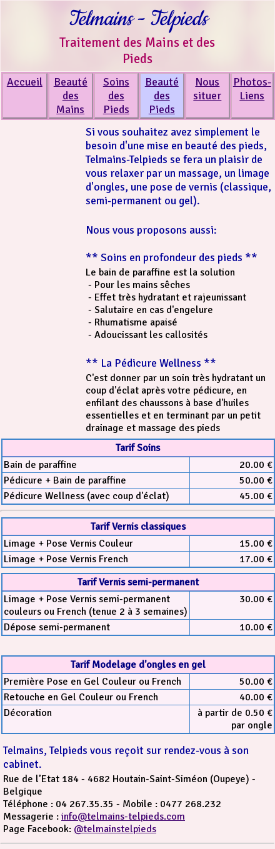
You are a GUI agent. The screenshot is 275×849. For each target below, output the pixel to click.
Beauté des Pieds (162, 95)
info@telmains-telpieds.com (123, 816)
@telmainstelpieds (115, 829)
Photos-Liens (252, 88)
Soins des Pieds (116, 95)
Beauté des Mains (71, 95)
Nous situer (207, 88)
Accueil (24, 82)
